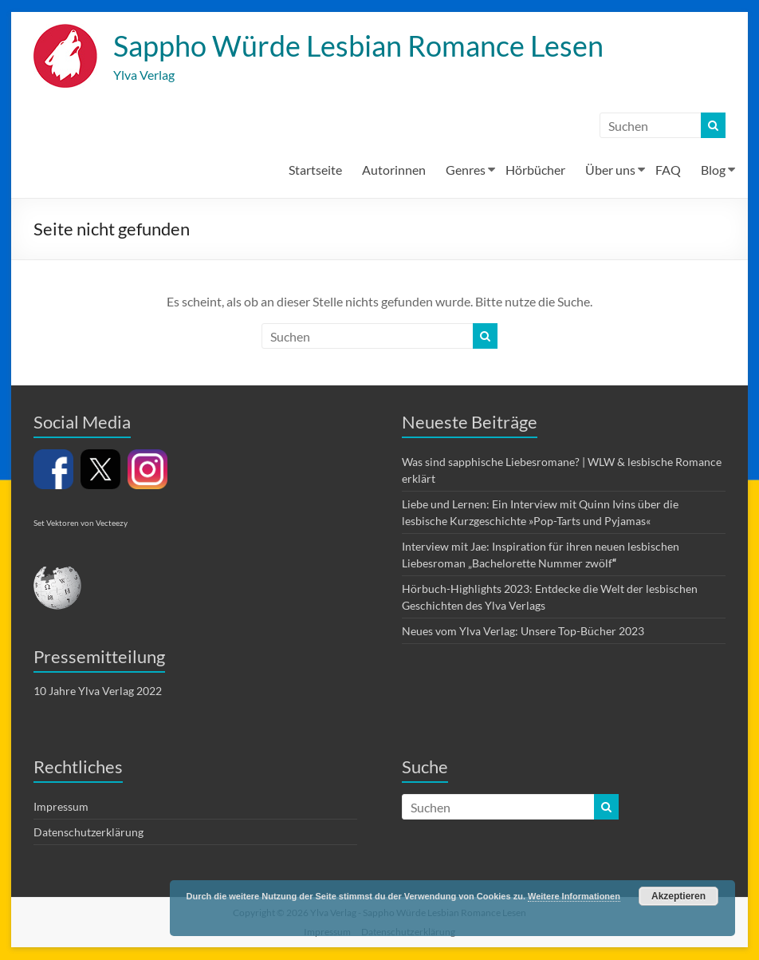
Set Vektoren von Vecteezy (80, 523)
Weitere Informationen (574, 896)
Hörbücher (535, 170)
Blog (713, 170)
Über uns (610, 170)
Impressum (60, 807)
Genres (466, 170)
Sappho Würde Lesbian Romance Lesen (358, 46)
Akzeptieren (678, 896)
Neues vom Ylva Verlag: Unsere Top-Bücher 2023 (523, 631)
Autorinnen (394, 170)
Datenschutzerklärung (88, 833)
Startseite (315, 170)
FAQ (668, 170)
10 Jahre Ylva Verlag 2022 (97, 691)
